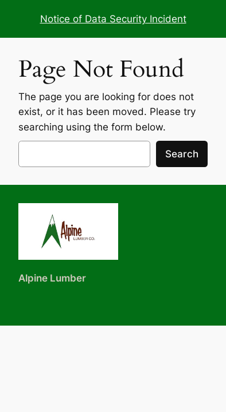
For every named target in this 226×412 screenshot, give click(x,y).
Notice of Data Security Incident (113, 19)
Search (181, 154)
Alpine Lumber (52, 278)
